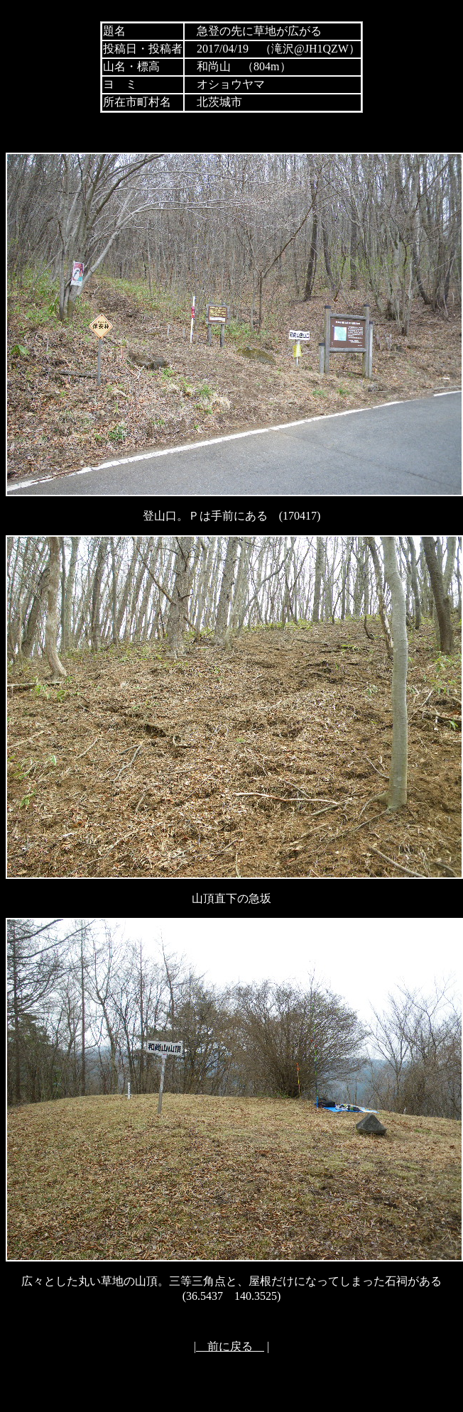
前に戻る (230, 1346)
